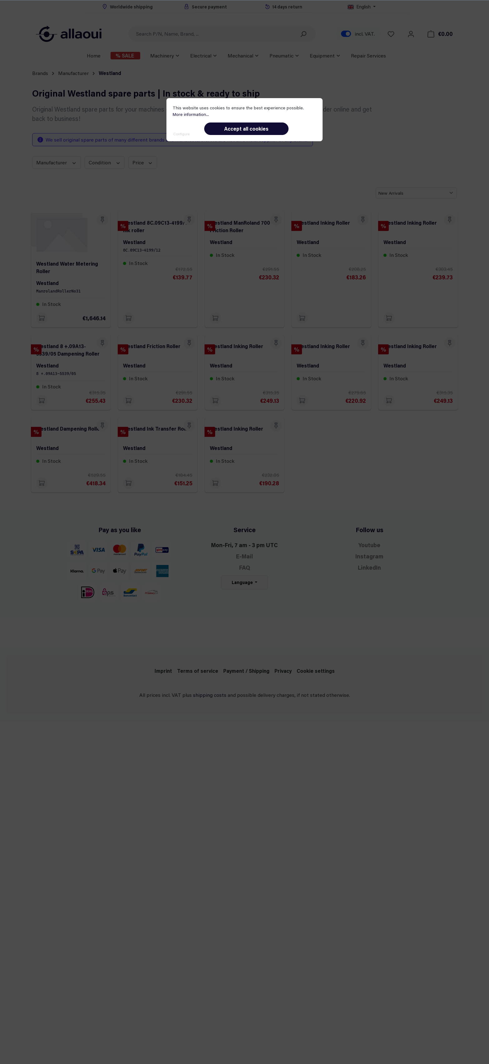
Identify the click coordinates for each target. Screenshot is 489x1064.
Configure (181, 133)
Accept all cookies (246, 128)
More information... (191, 114)
